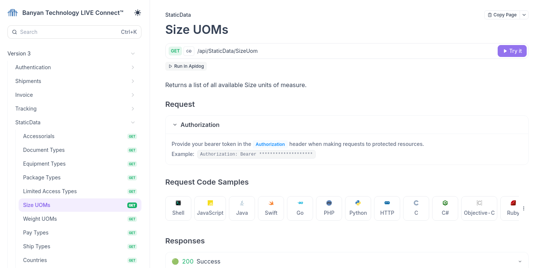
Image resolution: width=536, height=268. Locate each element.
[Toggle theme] (137, 12)
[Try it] (512, 51)
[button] (347, 125)
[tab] (178, 208)
